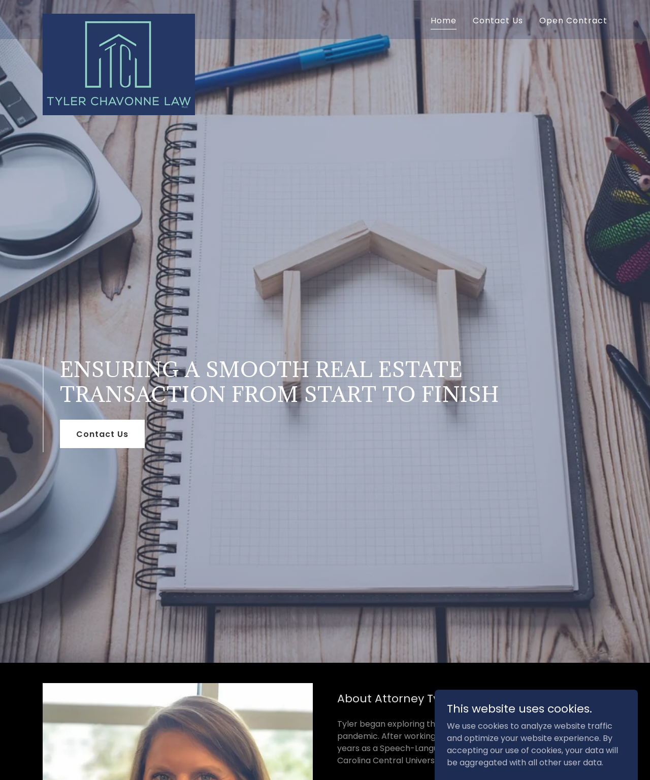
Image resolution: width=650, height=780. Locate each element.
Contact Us (102, 434)
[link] (119, 18)
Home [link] (444, 20)
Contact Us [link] (498, 20)
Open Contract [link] (573, 20)
